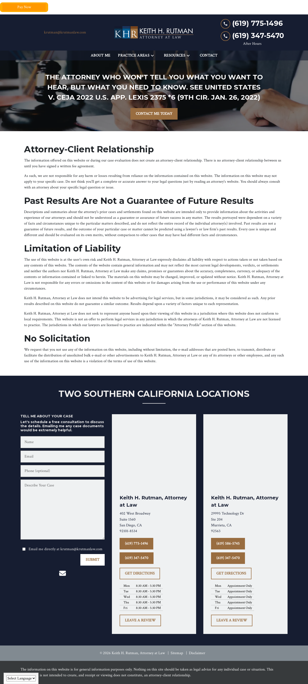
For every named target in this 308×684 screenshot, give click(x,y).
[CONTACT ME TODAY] (154, 114)
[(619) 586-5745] (228, 543)
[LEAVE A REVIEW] (140, 620)
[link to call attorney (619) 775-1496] (252, 23)
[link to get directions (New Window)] (154, 522)
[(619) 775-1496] (136, 543)
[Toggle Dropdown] (153, 56)
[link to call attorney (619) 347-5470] (252, 36)
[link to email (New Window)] (62, 573)
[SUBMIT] (92, 560)
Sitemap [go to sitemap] (177, 653)
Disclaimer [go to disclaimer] (197, 653)
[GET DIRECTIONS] (140, 573)
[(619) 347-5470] (137, 558)
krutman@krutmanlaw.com (65, 32)
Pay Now (24, 7)
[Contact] (208, 55)
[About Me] (100, 55)
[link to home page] (154, 32)
